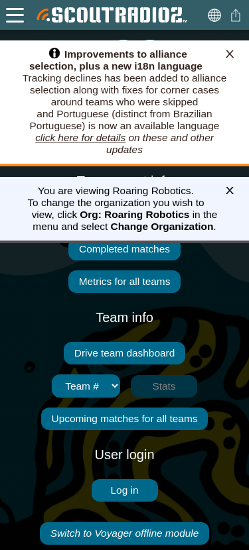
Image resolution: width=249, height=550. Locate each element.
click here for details (80, 137)
